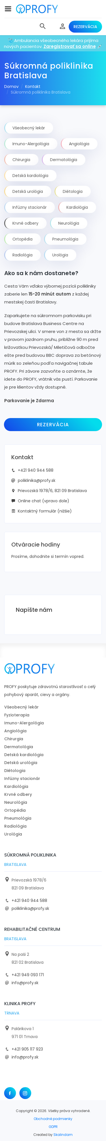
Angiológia (15, 731)
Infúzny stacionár (22, 778)
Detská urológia (20, 762)
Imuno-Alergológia (24, 723)
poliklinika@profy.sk (36, 480)
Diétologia (14, 770)
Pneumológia (17, 818)
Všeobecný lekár (21, 707)
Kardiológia (16, 786)
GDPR (53, 1126)
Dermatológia (18, 747)
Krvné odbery (18, 794)
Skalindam (63, 1134)
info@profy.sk (25, 983)
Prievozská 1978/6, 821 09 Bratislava (52, 490)
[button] (42, 26)
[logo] (37, 9)
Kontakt (32, 86)
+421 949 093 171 (28, 975)
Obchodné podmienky (53, 1118)
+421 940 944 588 (35, 470)
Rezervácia (85, 26)
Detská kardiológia (24, 755)
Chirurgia (13, 739)
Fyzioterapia (16, 715)
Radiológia (15, 826)
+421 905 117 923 (27, 1049)
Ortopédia (15, 810)
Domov (11, 86)
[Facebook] (10, 1093)
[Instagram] (25, 1093)
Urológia (13, 834)
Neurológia (15, 802)
